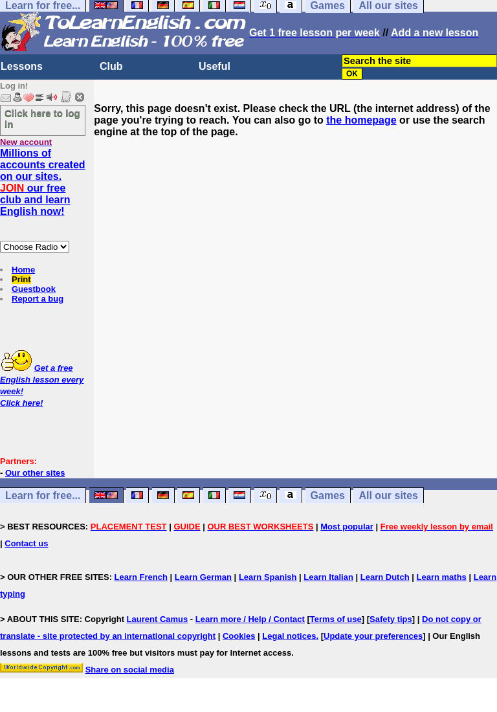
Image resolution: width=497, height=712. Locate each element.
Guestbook (34, 289)
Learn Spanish (268, 577)
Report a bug (37, 299)
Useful (214, 66)
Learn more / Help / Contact (250, 619)
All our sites (388, 495)
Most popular (346, 526)
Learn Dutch (385, 577)
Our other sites (35, 473)
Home (23, 269)
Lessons (22, 66)
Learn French (141, 577)
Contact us (26, 543)
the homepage (361, 120)
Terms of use (336, 619)
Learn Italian (328, 577)
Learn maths (442, 577)
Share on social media (129, 669)
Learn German (203, 577)
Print (21, 279)
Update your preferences (373, 636)
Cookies (239, 636)
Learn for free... (42, 495)
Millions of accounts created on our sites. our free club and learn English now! (42, 182)
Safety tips (391, 619)
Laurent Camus (157, 619)
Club (111, 66)
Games (328, 495)
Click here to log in (42, 118)
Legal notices (289, 636)
